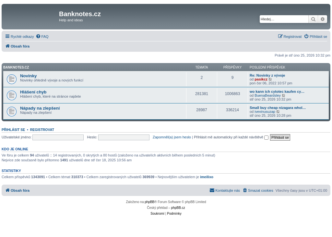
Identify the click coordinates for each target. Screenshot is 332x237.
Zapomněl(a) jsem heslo (172, 137)
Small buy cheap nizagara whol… (278, 108)
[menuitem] (42, 36)
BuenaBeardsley (268, 95)
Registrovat (42, 130)
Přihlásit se (13, 130)
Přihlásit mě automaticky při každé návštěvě (231, 137)
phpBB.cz (178, 208)
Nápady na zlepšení (40, 108)
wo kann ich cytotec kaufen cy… (277, 91)
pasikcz (261, 79)
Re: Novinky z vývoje (267, 75)
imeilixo (206, 177)
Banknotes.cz (16, 67)
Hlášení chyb (33, 92)
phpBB (149, 202)
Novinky (28, 75)
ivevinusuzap (265, 111)
